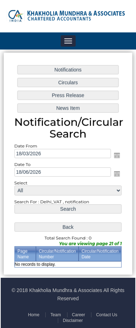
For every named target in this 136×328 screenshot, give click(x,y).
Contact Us (105, 314)
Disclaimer (72, 320)
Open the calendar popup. (116, 156)
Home (34, 314)
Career (78, 314)
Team (55, 314)
